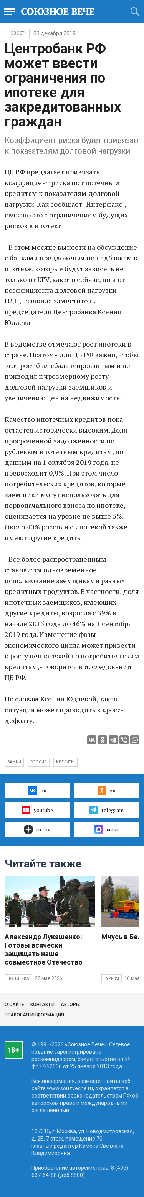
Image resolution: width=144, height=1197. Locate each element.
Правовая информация (34, 1015)
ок (107, 790)
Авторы (70, 1004)
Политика (18, 978)
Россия (38, 762)
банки (14, 762)
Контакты (42, 1004)
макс (106, 829)
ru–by (37, 829)
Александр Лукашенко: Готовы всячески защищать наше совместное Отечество (44, 949)
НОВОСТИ (17, 33)
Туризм (111, 978)
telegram (106, 810)
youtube (37, 810)
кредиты (65, 762)
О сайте (14, 1004)
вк (37, 790)
